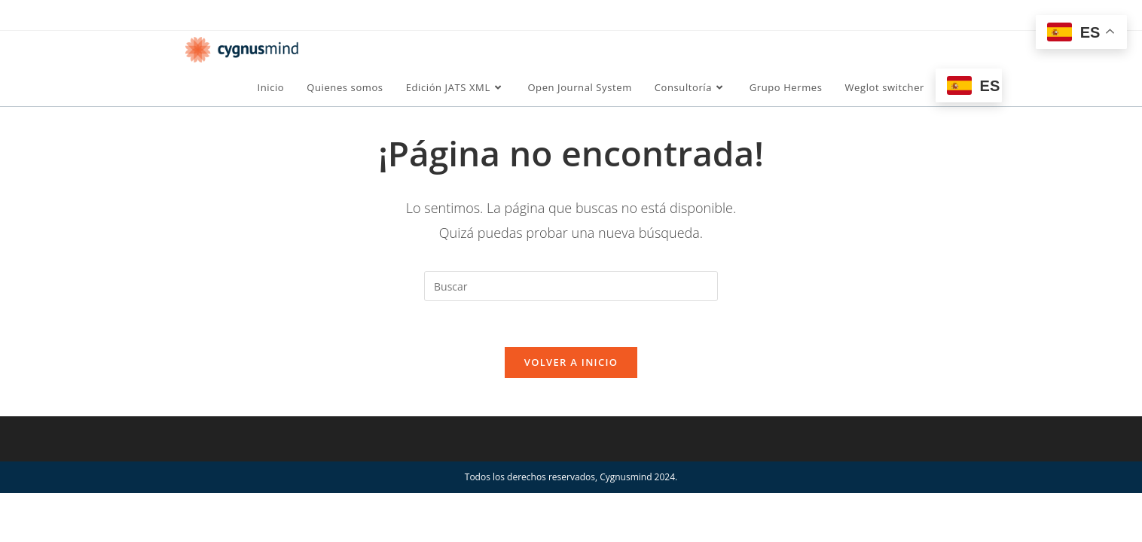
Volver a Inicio (571, 362)
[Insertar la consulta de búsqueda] (571, 286)
